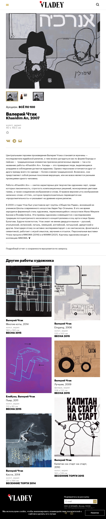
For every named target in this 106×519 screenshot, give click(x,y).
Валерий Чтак (21, 114)
